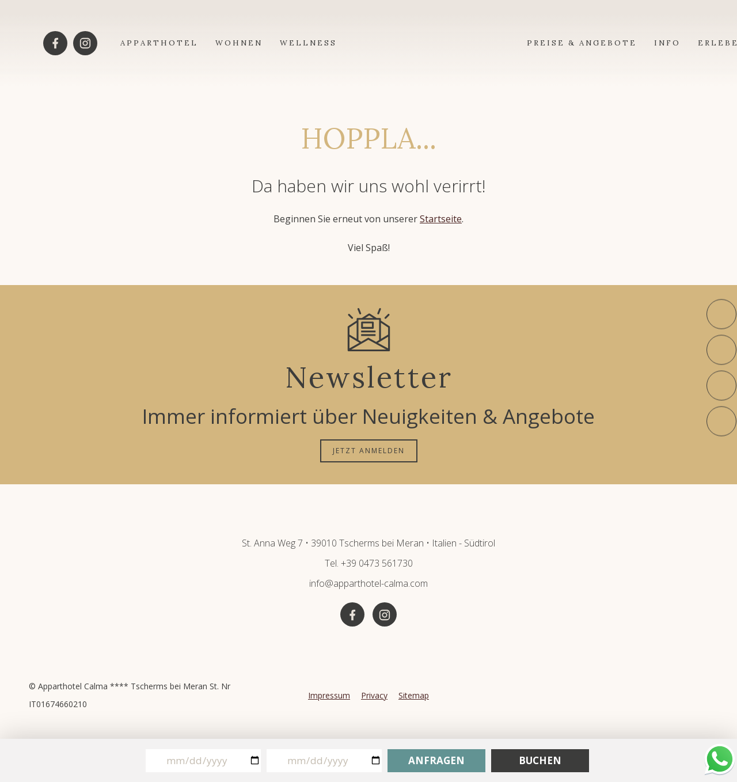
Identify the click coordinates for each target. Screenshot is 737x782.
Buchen (540, 760)
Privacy (374, 695)
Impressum (329, 695)
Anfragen (436, 760)
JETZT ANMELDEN (369, 450)
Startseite (441, 218)
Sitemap (413, 695)
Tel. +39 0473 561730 (369, 563)
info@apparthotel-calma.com (368, 583)
